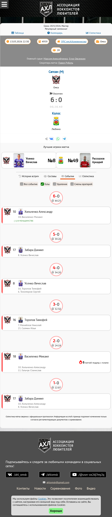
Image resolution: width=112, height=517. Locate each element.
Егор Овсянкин (77, 58)
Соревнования (60, 488)
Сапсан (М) (56, 72)
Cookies (42, 498)
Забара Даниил (34, 398)
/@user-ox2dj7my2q (91, 474)
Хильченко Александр (38, 211)
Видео (91, 488)
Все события (28, 184)
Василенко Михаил (37, 356)
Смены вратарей (81, 184)
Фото (78, 488)
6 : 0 (56, 99)
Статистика (95, 33)
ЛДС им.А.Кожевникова (73, 41)
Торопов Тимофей (36, 320)
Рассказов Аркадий (98, 160)
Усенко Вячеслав (31, 160)
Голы (45, 184)
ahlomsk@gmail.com (58, 482)
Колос (56, 113)
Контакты (23, 488)
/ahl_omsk (20, 474)
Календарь (56, 33)
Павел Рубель (65, 62)
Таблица (19, 33)
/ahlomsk (52, 474)
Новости (40, 488)
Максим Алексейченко (56, 58)
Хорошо (56, 511)
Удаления (60, 184)
